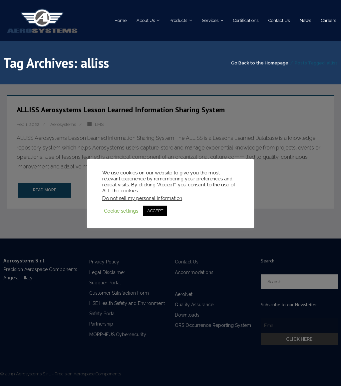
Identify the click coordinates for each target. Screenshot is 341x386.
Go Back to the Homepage (259, 62)
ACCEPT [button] (155, 210)
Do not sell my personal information (142, 198)
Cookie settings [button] (121, 211)
